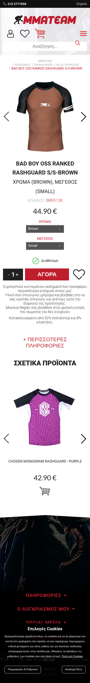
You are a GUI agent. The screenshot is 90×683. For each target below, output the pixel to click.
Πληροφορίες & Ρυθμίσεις (23, 669)
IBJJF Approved (68, 64)
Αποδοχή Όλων (73, 669)
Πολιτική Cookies (72, 656)
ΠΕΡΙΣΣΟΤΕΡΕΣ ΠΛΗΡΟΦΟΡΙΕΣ (46, 342)
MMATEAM (45, 61)
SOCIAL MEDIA (43, 622)
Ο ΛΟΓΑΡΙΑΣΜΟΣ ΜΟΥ (43, 609)
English (82, 4)
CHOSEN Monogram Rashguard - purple (45, 461)
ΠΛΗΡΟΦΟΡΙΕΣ (43, 595)
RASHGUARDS (43, 64)
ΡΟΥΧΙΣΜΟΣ (22, 64)
